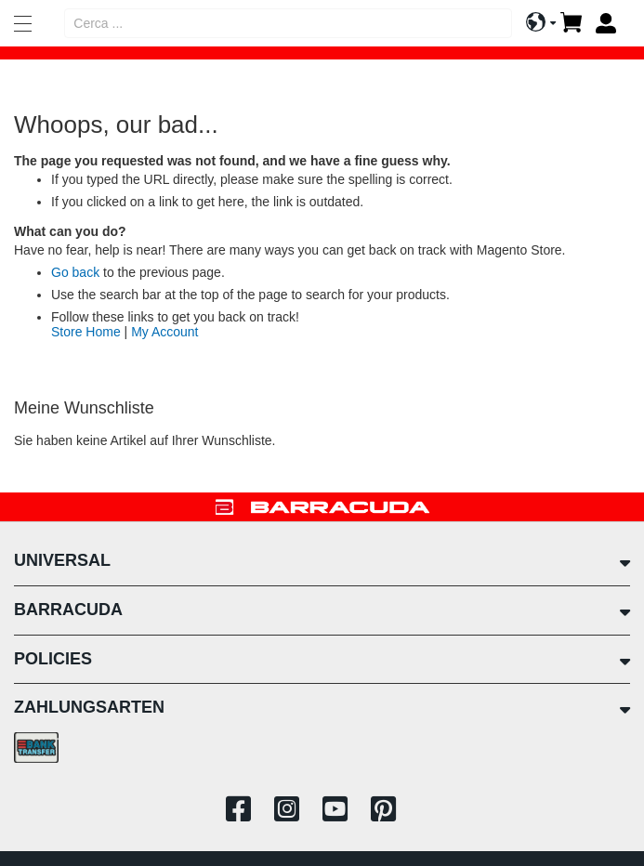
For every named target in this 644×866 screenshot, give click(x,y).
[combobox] (288, 23)
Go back (75, 272)
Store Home (86, 331)
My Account (164, 331)
